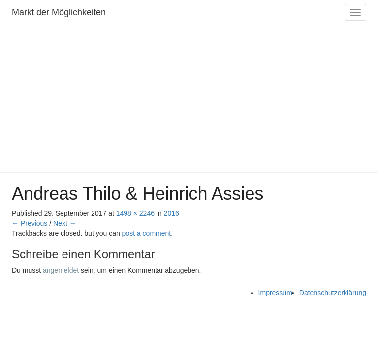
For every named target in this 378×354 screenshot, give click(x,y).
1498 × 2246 (135, 213)
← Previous (29, 223)
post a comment (146, 233)
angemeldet (61, 270)
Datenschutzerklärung (332, 292)
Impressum (275, 292)
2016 (171, 213)
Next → (64, 223)
